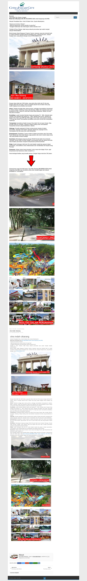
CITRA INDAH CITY (36, 36)
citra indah (14, 328)
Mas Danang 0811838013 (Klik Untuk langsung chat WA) (36, 433)
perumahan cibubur (12, 578)
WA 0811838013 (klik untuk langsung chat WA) (36, 18)
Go (75, 17)
